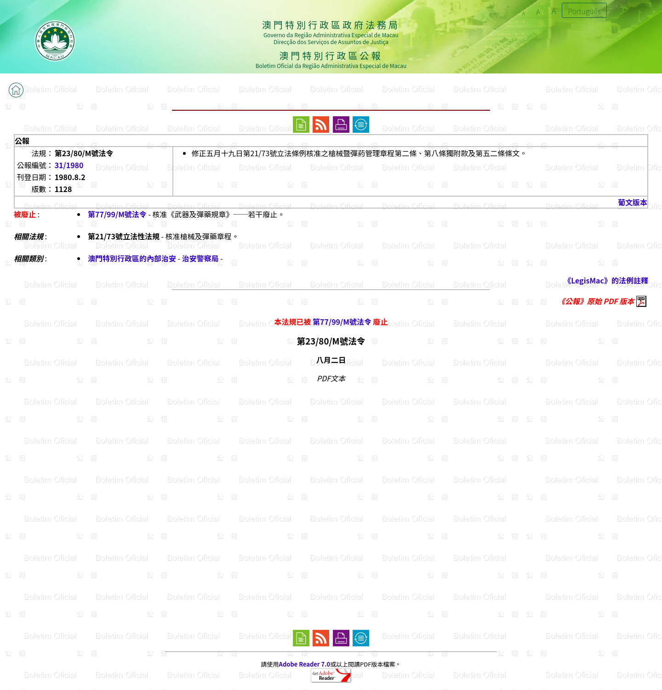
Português (584, 11)
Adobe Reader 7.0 (304, 664)
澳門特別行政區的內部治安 (132, 258)
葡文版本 (632, 202)
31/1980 (69, 164)
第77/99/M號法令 (117, 214)
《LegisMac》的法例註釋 (606, 280)
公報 (22, 140)
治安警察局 (200, 258)
